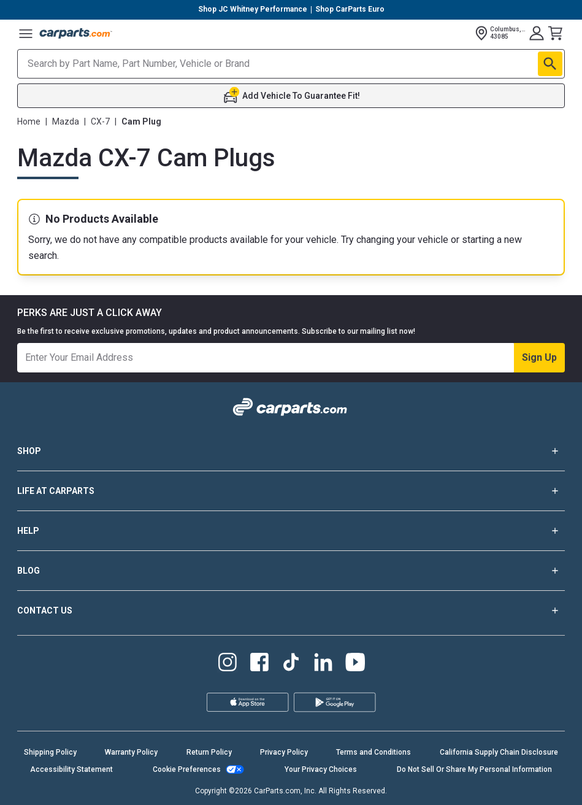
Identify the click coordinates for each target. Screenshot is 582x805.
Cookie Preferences (187, 769)
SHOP (291, 451)
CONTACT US (291, 610)
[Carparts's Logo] (76, 33)
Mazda (65, 121)
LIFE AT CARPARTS (291, 491)
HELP (291, 531)
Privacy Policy (284, 752)
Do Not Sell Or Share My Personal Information (474, 769)
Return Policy (209, 752)
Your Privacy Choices (321, 769)
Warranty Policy (131, 752)
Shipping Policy (50, 752)
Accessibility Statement (71, 769)
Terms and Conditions (373, 752)
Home (28, 121)
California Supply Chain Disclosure (499, 752)
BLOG (291, 570)
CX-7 (100, 121)
